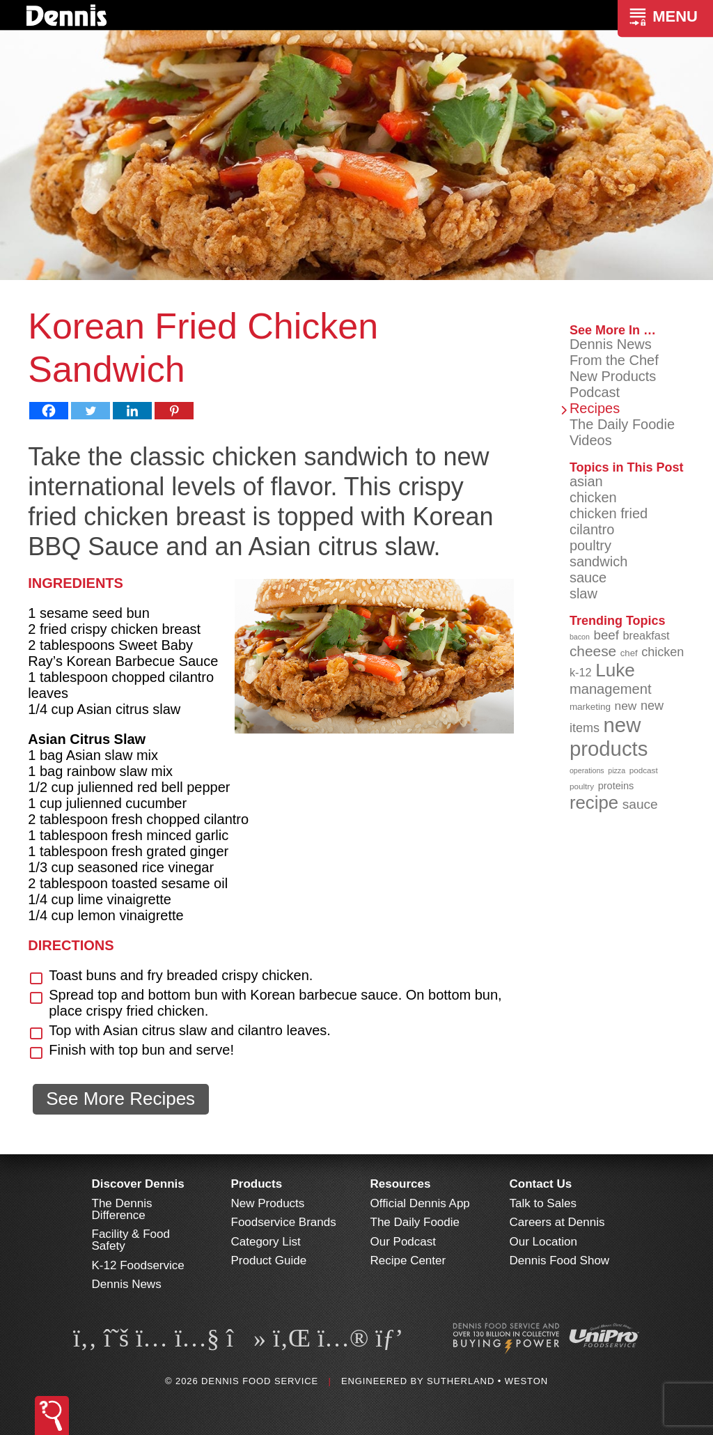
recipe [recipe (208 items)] (594, 802)
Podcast (595, 392)
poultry (590, 545)
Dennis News (611, 344)
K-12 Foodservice (138, 1265)
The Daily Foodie (622, 424)
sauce (588, 577)
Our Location (543, 1241)
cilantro (592, 529)
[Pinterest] (174, 410)
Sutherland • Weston (487, 1381)
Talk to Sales (543, 1203)
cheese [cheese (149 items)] (593, 651)
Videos (591, 440)
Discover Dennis (138, 1183)
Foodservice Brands (283, 1222)
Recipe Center (408, 1260)
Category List (266, 1241)
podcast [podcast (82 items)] (643, 770)
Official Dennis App (420, 1203)
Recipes (595, 408)
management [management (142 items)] (611, 689)
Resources (400, 1183)
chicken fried (609, 513)
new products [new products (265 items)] (609, 736)
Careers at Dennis (557, 1222)
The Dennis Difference (122, 1209)
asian (586, 481)
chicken (593, 497)
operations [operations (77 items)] (587, 770)
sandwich (598, 561)
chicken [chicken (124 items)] (662, 652)
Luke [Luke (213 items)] (615, 670)
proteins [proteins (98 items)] (616, 785)
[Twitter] (90, 410)
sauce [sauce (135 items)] (640, 804)
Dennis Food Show (560, 1260)
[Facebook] (48, 410)
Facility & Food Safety (131, 1239)
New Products (613, 376)
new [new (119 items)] (626, 706)
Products (257, 1183)
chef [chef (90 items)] (629, 653)
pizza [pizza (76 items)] (616, 770)
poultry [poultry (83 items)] (582, 786)
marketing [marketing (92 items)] (590, 706)
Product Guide (269, 1260)
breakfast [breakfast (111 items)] (646, 635)
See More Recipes (120, 1098)
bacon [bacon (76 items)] (580, 637)
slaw (583, 593)
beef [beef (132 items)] (606, 635)
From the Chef (614, 360)
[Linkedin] (132, 410)
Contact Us (541, 1183)
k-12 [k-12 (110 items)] (581, 672)
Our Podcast (403, 1241)
